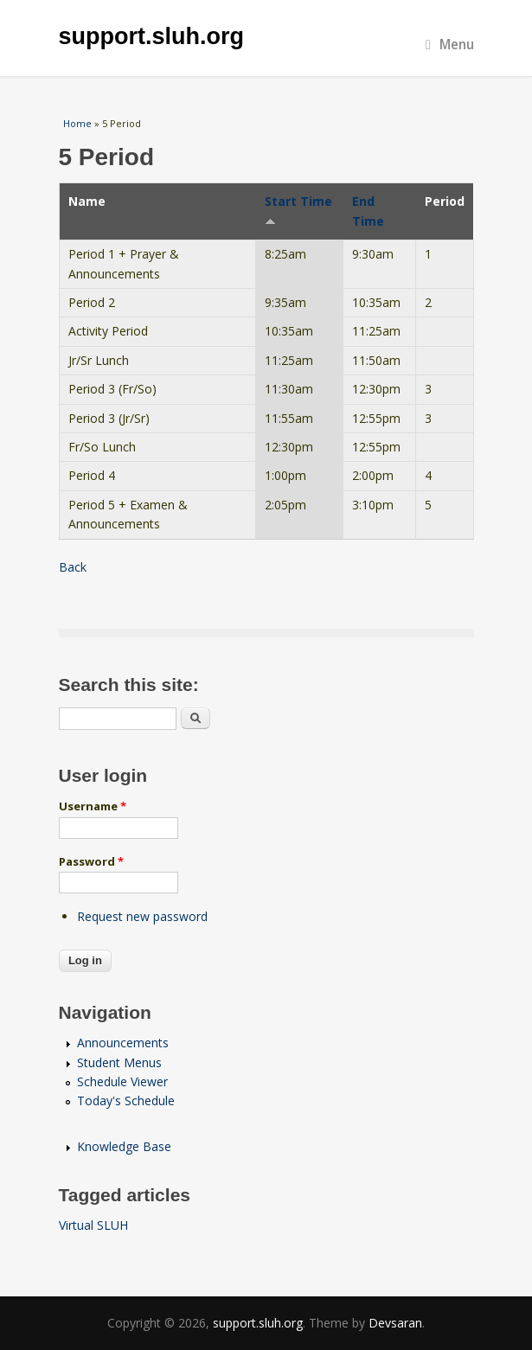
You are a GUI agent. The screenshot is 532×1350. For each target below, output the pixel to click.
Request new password (142, 916)
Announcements (123, 1042)
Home (77, 123)
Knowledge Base (124, 1146)
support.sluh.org (151, 36)
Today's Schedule (126, 1100)
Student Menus (119, 1062)
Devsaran (395, 1323)
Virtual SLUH (93, 1225)
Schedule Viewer (122, 1081)
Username (92, 806)
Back (73, 567)
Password (91, 861)
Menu (450, 44)
